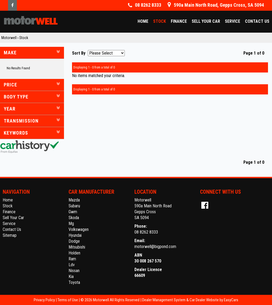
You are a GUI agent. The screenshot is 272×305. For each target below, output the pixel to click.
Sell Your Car (206, 21)
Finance (179, 21)
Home (143, 21)
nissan (74, 270)
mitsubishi (77, 247)
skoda (74, 217)
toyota (74, 282)
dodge (74, 241)
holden (74, 253)
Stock (159, 21)
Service (232, 21)
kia (71, 276)
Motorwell (9, 38)
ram (72, 258)
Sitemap (10, 235)
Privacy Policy (45, 300)
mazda (74, 200)
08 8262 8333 (146, 232)
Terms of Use (68, 300)
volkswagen (79, 229)
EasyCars (231, 300)
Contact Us (257, 21)
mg (71, 223)
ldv (72, 264)
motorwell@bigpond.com (155, 246)
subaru (74, 205)
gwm (73, 211)
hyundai (75, 235)
